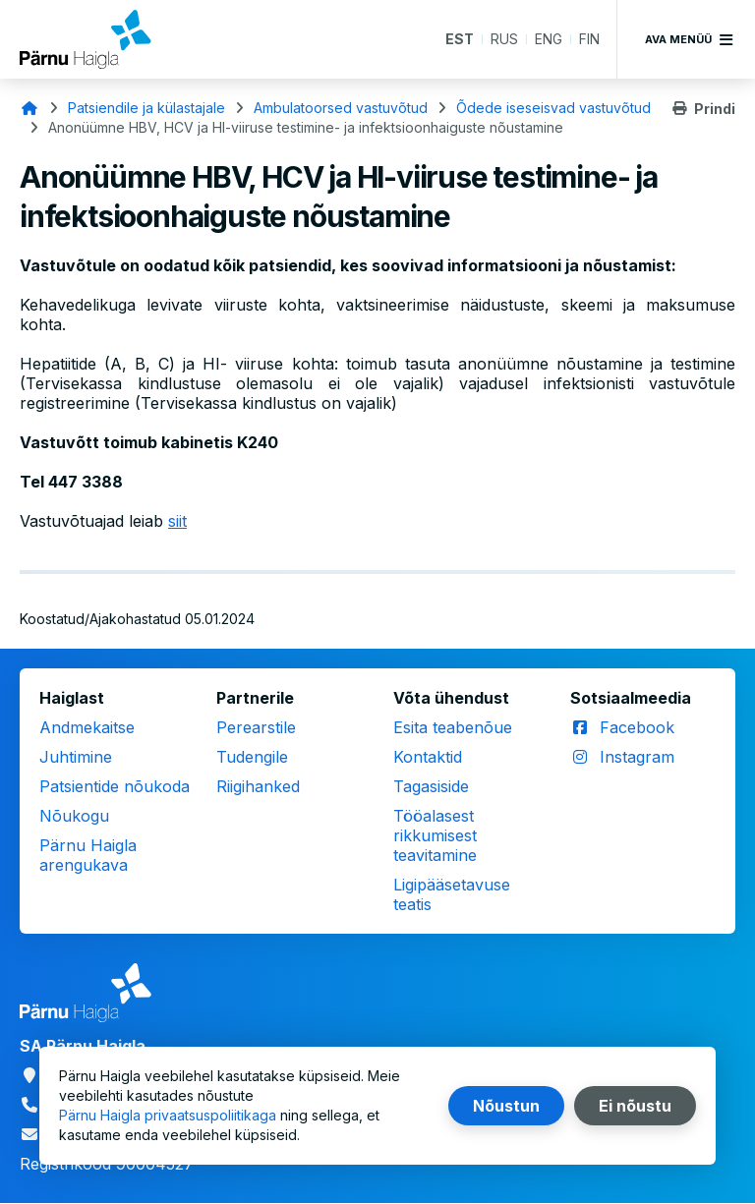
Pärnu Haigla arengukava (88, 855)
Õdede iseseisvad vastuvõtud (553, 107)
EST (459, 38)
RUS (504, 38)
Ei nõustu (635, 1106)
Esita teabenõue (452, 727)
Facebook (637, 727)
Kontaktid (427, 757)
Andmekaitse (87, 727)
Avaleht (29, 108)
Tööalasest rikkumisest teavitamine (435, 835)
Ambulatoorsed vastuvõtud (341, 107)
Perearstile (256, 727)
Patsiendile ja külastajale (146, 107)
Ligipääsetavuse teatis (451, 894)
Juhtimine (75, 757)
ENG (548, 38)
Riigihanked (258, 786)
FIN (589, 38)
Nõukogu (74, 816)
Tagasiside (431, 786)
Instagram (637, 757)
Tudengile (252, 757)
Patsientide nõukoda (114, 786)
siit (177, 521)
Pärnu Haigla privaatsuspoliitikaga (167, 1115)
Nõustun (506, 1106)
